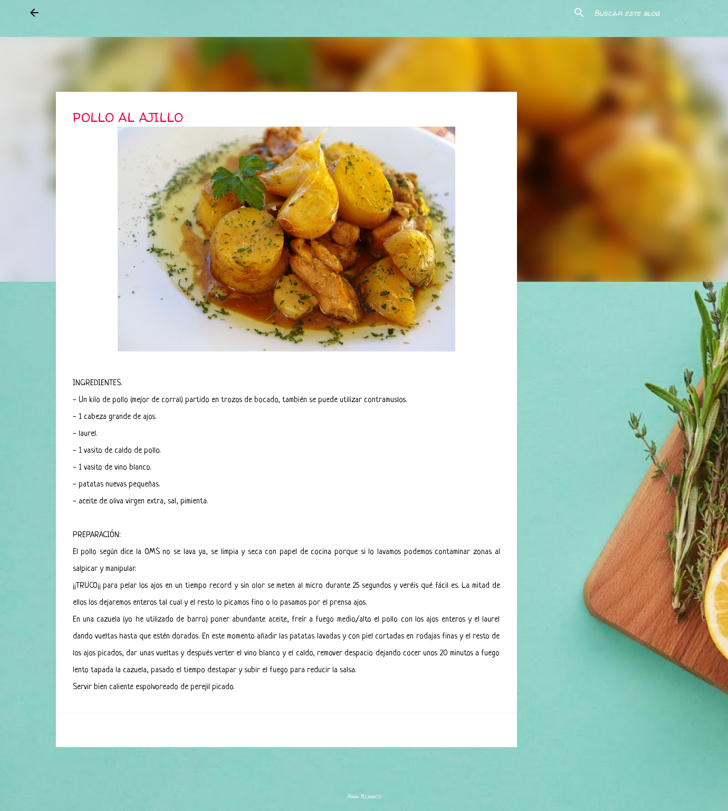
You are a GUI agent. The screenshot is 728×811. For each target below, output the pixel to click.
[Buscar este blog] (645, 12)
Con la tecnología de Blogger (364, 774)
